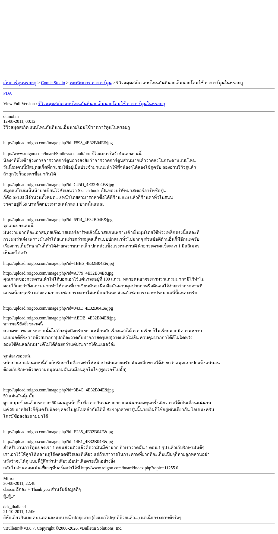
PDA (7, 93)
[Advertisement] (139, 40)
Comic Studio (53, 82)
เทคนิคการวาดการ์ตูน (91, 82)
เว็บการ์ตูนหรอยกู (19, 82)
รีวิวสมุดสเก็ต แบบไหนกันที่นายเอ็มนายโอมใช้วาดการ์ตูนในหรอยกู (101, 103)
